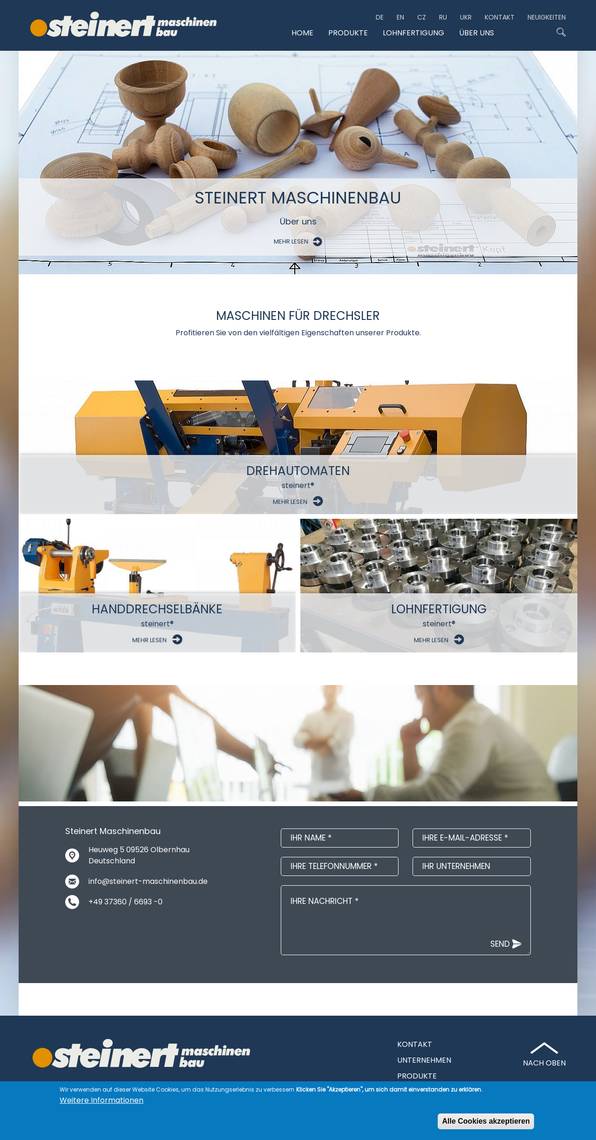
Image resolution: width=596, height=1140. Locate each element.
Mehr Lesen (298, 241)
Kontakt (500, 17)
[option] (298, 162)
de (380, 17)
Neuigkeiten (547, 17)
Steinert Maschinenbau (298, 198)
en (400, 17)
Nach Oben (544, 1063)
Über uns (476, 33)
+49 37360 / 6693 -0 (125, 901)
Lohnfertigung (413, 33)
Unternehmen (424, 1060)
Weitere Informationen (101, 1100)
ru (443, 17)
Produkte (348, 33)
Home (302, 33)
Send (500, 944)
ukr (466, 17)
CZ (421, 17)
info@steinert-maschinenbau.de (148, 881)
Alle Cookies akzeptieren (486, 1122)
